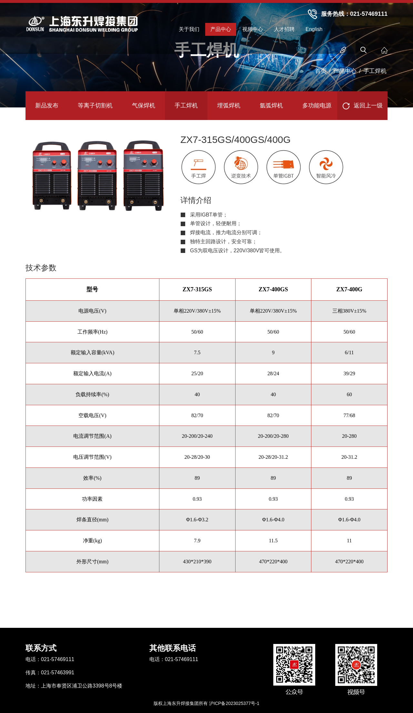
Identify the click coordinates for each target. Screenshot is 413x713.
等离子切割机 (95, 105)
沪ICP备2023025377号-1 (234, 703)
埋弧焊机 (228, 105)
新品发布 (46, 105)
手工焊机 (375, 71)
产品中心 (220, 29)
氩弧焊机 (271, 105)
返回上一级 (362, 106)
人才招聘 (284, 29)
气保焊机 (143, 105)
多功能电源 (316, 105)
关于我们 (189, 29)
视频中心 (252, 29)
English (314, 29)
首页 (321, 71)
